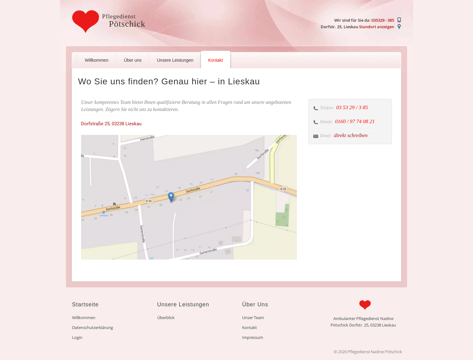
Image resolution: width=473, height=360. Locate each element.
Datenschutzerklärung (92, 327)
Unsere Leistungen (175, 60)
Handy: (326, 121)
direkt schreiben (351, 135)
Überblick (166, 317)
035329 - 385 (382, 20)
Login (77, 337)
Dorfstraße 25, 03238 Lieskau (111, 124)
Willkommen (96, 60)
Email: (326, 135)
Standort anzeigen (376, 26)
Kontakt (215, 60)
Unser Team (253, 317)
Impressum (252, 337)
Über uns (132, 60)
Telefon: (327, 107)
